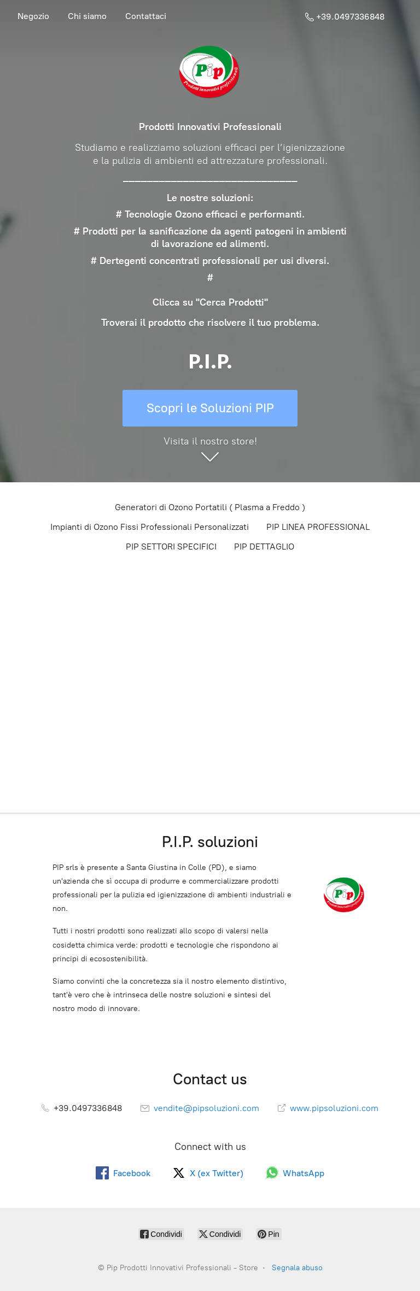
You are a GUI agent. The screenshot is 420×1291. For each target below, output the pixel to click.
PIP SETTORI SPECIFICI (171, 546)
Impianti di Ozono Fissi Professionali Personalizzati (149, 527)
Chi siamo (87, 16)
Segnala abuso (297, 1267)
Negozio (33, 16)
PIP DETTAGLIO (264, 546)
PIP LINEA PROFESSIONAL (318, 527)
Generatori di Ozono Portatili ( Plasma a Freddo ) (210, 507)
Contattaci (145, 16)
